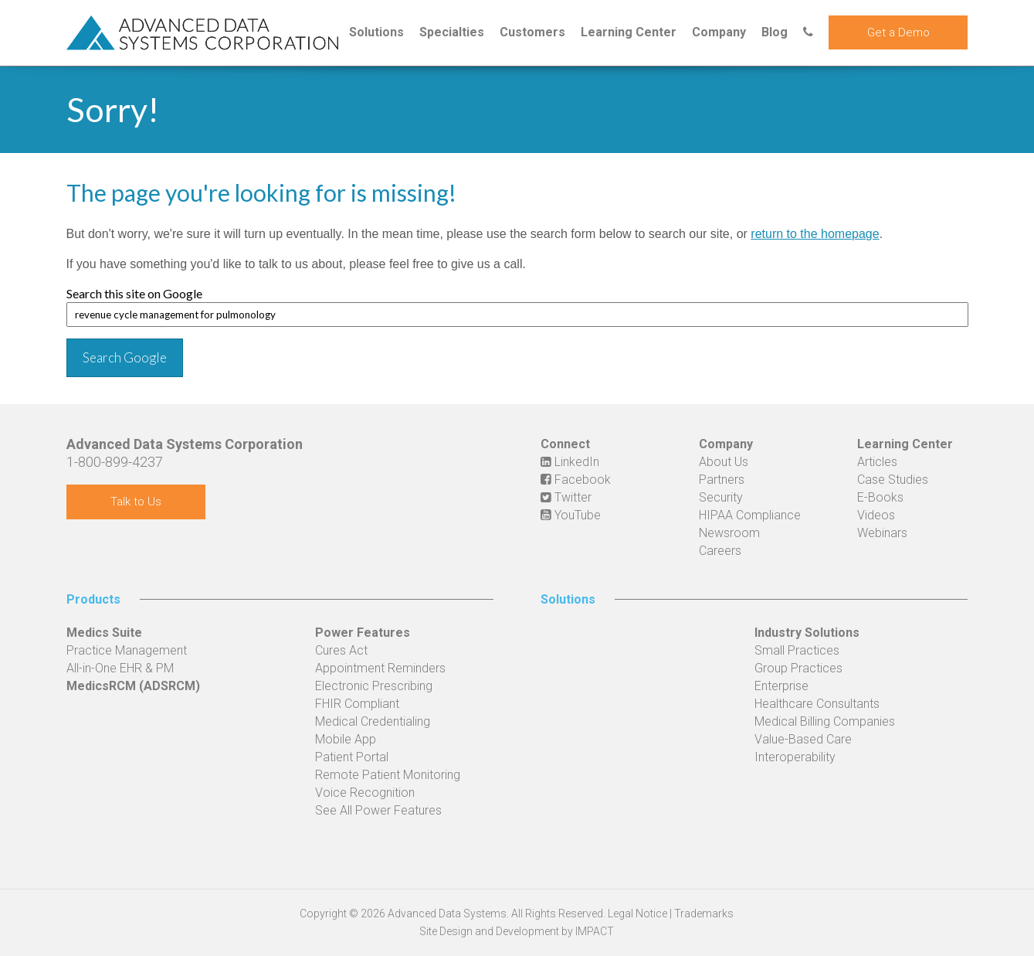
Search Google (125, 357)
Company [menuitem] (719, 32)
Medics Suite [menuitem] (104, 632)
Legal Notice (637, 913)
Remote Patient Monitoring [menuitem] (387, 774)
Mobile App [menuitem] (345, 739)
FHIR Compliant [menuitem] (357, 703)
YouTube (571, 515)
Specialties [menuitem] (451, 32)
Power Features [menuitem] (362, 632)
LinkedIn (570, 461)
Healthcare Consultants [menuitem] (817, 703)
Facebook (576, 479)
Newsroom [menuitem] (729, 533)
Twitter (566, 497)
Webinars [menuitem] (882, 533)
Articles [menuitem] (877, 461)
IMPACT (594, 931)
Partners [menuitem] (721, 479)
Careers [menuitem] (720, 550)
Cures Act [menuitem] (341, 650)
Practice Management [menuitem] (126, 650)
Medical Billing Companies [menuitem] (824, 721)
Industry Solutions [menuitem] (806, 632)
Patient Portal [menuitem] (351, 757)
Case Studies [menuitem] (892, 479)
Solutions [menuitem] (376, 32)
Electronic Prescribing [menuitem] (373, 686)
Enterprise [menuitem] (781, 686)
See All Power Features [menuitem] (378, 810)
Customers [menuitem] (532, 32)
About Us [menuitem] (723, 461)
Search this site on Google (134, 293)
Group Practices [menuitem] (798, 668)
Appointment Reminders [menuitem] (380, 668)
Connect (565, 444)
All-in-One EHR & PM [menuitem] (120, 668)
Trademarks (704, 913)
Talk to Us (135, 502)
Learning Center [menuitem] (628, 32)
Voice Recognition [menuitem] (365, 792)
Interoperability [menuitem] (795, 757)
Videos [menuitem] (876, 515)
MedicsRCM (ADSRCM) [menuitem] (133, 686)
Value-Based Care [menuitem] (803, 739)
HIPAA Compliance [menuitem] (750, 515)
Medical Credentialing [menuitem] (372, 721)
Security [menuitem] (721, 497)
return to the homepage (815, 233)
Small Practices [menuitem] (796, 650)
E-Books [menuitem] (880, 497)
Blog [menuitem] (774, 32)
